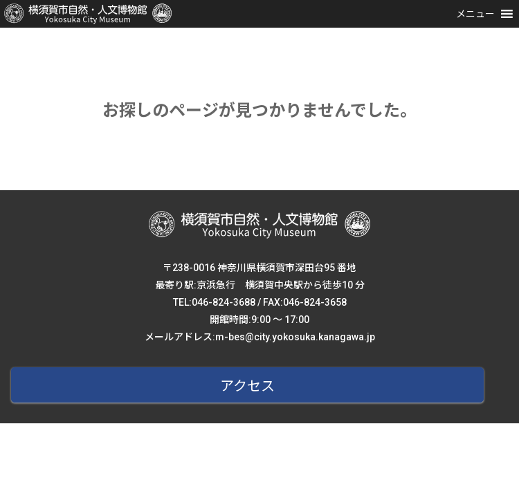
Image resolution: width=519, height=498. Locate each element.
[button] (475, 14)
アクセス (247, 386)
